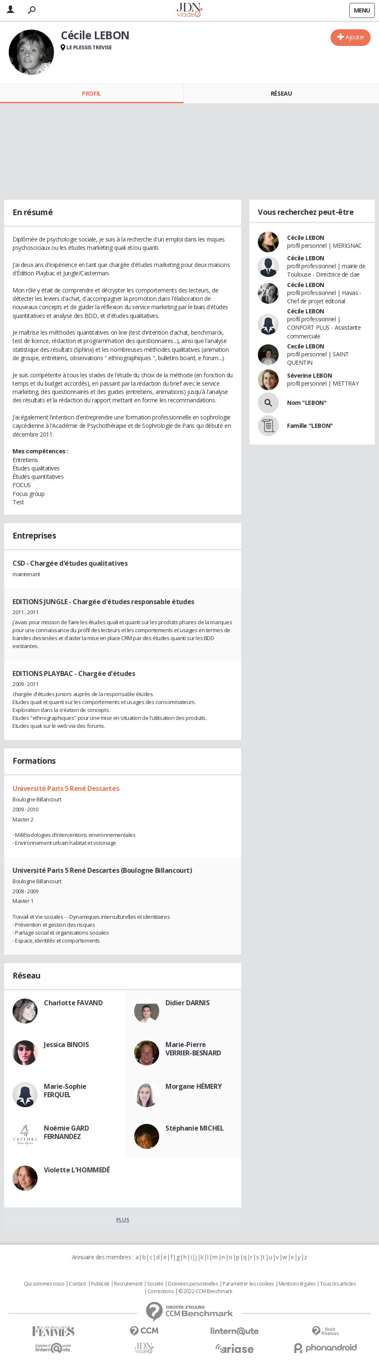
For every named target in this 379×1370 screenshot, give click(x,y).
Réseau (281, 93)
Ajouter (355, 37)
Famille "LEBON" (310, 426)
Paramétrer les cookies (248, 1284)
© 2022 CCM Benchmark (205, 1291)
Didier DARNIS (187, 1002)
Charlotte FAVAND (73, 1002)
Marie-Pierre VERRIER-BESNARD (193, 1048)
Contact (77, 1284)
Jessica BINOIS (66, 1044)
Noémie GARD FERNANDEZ (66, 1132)
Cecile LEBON (305, 346)
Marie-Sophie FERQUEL (65, 1090)
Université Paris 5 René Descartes (66, 788)
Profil (91, 93)
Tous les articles (337, 1284)
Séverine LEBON (309, 375)
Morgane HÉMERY (193, 1086)
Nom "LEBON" (306, 403)
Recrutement (128, 1284)
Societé (155, 1284)
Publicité (100, 1284)
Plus (122, 1219)
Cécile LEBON (305, 237)
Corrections (160, 1291)
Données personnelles (193, 1284)
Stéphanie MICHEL (194, 1128)
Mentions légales (297, 1284)
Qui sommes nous (44, 1284)
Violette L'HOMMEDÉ (76, 1169)
